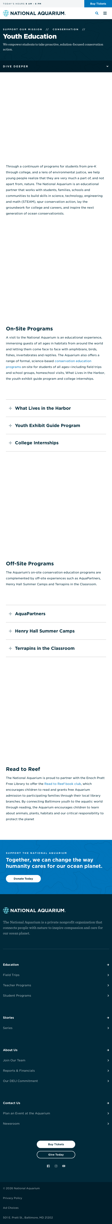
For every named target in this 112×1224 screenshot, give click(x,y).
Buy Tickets (56, 1144)
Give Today (56, 1154)
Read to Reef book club (62, 784)
